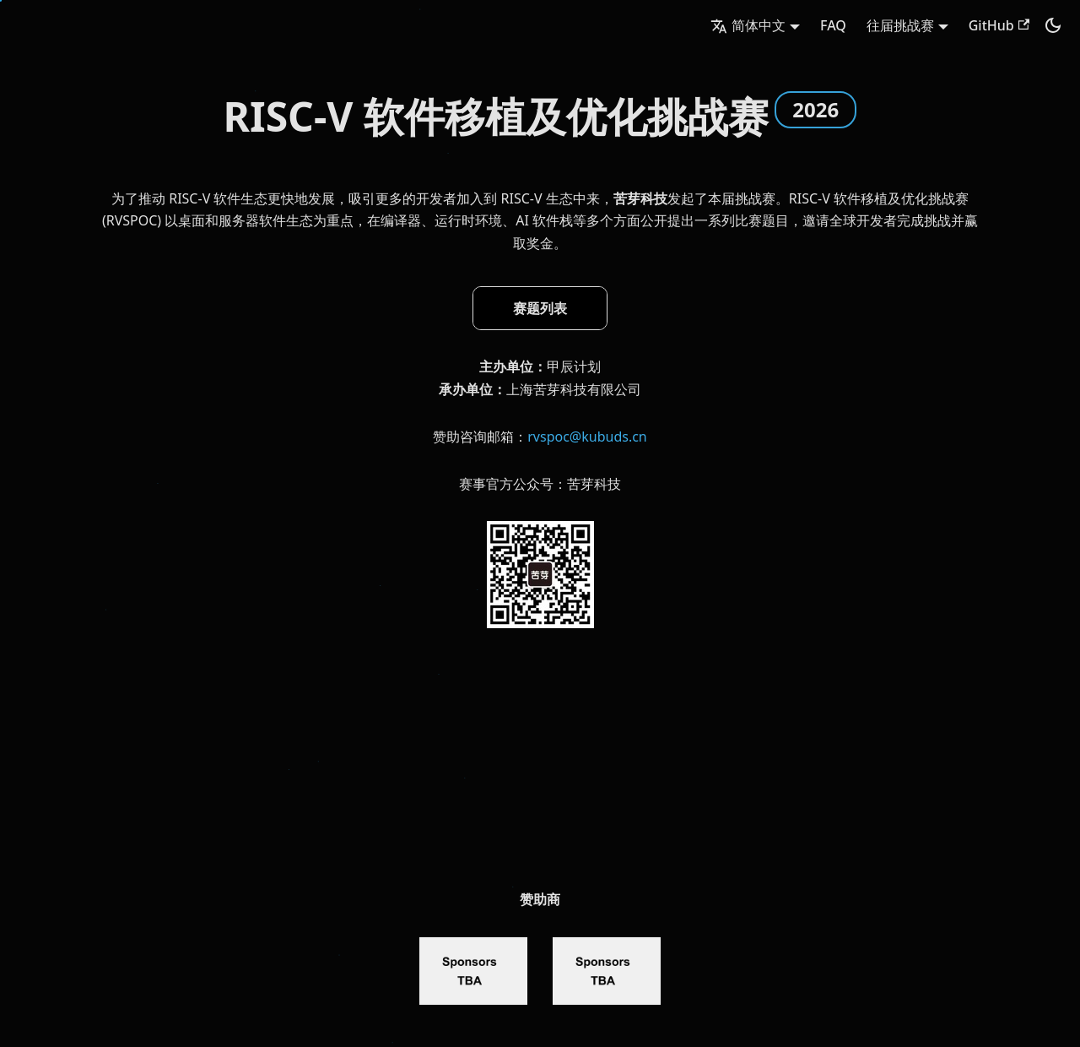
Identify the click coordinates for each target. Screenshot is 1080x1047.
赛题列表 (540, 308)
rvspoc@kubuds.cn (587, 436)
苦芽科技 (640, 198)
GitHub (999, 25)
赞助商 (540, 899)
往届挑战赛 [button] (900, 25)
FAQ (833, 25)
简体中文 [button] (748, 25)
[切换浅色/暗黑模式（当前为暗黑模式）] (1053, 25)
